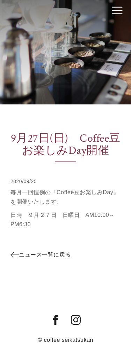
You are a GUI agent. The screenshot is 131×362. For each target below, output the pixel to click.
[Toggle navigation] (117, 10)
